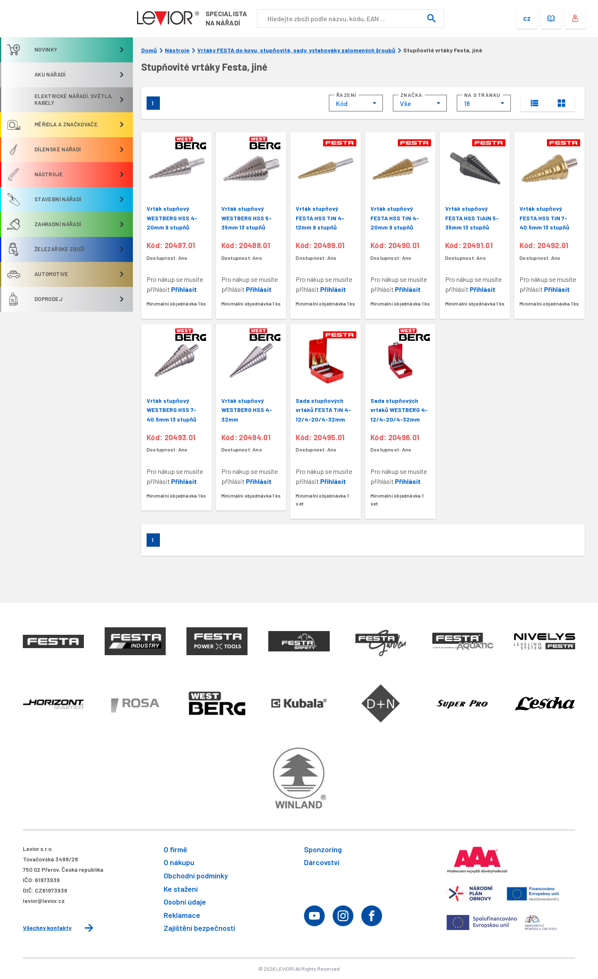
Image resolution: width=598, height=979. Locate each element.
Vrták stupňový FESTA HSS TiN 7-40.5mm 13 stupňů (544, 218)
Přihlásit (184, 289)
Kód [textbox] (342, 103)
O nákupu (179, 862)
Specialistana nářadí (227, 18)
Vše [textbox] (405, 103)
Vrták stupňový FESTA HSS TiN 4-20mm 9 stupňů (394, 218)
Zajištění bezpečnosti (199, 927)
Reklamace (182, 915)
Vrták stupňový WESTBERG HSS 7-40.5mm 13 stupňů (171, 410)
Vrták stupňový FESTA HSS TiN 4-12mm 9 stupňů (320, 218)
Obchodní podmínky (196, 875)
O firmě (175, 849)
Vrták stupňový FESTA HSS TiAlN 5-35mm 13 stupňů (472, 218)
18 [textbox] (467, 103)
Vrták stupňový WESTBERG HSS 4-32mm (246, 410)
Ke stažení (181, 888)
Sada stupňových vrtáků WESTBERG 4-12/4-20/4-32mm (399, 410)
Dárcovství (321, 862)
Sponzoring (323, 849)
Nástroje (177, 50)
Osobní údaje (185, 901)
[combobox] (356, 103)
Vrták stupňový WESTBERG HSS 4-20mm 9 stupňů (172, 218)
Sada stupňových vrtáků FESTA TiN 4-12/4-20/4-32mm (323, 410)
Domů (149, 50)
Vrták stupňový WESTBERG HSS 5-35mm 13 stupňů (246, 218)
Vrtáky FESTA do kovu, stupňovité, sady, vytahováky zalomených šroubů (296, 50)
